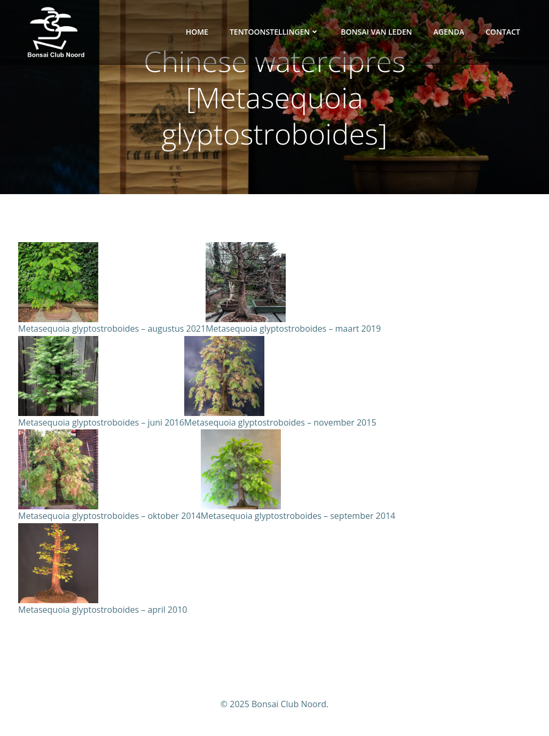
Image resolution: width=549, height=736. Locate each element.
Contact (502, 32)
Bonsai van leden (376, 32)
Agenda (448, 32)
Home (197, 32)
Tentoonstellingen (274, 32)
